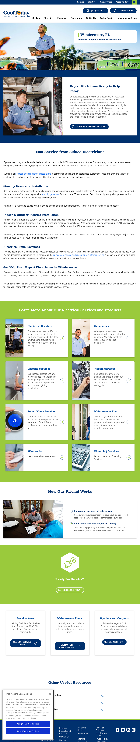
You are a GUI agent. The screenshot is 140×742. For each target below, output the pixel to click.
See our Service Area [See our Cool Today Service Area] (25, 643)
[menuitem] (80, 2)
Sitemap (81, 739)
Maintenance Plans (127, 18)
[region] (28, 715)
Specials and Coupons (65, 732)
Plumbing (48, 18)
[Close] (50, 694)
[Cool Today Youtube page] (123, 730)
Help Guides (83, 733)
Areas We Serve (123, 2)
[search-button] (134, 2)
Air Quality (91, 18)
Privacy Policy (102, 739)
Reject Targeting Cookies (28, 731)
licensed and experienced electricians (33, 174)
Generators (76, 18)
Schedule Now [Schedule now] (123, 10)
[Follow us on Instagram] (133, 730)
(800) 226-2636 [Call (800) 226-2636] (96, 10)
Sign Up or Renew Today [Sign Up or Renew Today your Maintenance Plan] (70, 646)
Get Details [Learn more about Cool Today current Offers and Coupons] (113, 642)
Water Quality (107, 18)
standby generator (50, 194)
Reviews (63, 728)
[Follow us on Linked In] (128, 730)
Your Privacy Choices (101, 734)
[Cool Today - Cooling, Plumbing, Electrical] (16, 13)
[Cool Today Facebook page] (117, 730)
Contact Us (64, 737)
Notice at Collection (100, 729)
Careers (80, 2)
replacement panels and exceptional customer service (78, 255)
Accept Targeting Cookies (28, 724)
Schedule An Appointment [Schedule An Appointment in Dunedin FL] (89, 126)
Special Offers (106, 2)
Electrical (61, 18)
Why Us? (91, 2)
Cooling (36, 18)
